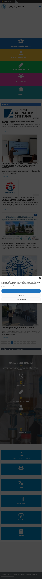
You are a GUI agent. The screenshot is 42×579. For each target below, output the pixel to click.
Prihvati (21, 291)
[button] (40, 278)
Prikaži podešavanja (21, 299)
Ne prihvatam (21, 295)
